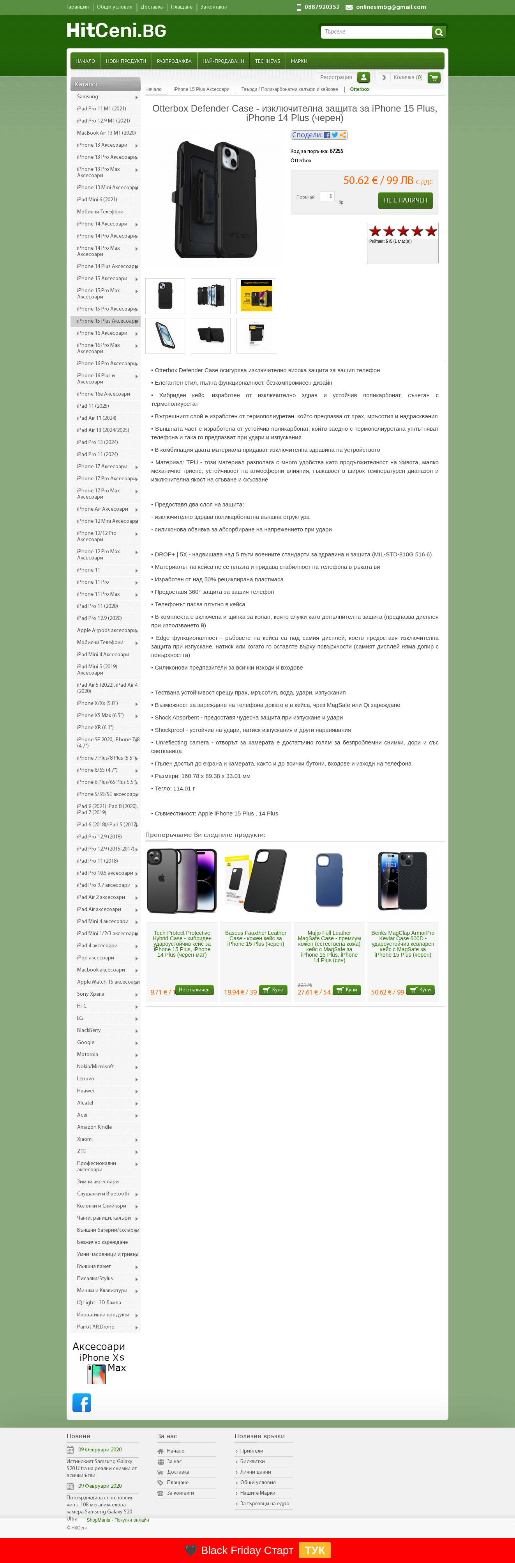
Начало (85, 60)
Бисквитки (252, 1462)
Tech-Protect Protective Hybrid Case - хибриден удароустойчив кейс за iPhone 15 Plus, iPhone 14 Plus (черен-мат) (182, 944)
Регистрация (336, 77)
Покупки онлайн (132, 1520)
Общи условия (258, 1483)
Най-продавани (223, 60)
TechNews (267, 60)
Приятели (251, 1451)
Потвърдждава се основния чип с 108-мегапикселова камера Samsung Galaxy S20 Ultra (100, 1508)
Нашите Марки (257, 1493)
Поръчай (305, 197)
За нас (174, 1462)
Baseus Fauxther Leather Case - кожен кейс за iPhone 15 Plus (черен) (255, 938)
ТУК (315, 1550)
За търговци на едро (264, 1504)
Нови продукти (126, 60)
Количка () (408, 77)
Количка (434, 77)
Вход (363, 77)
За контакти (180, 1493)
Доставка (178, 1472)
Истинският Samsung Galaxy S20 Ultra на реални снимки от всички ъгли (102, 1469)
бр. (341, 202)
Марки (299, 60)
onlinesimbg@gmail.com (391, 7)
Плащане (178, 1483)
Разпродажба (174, 60)
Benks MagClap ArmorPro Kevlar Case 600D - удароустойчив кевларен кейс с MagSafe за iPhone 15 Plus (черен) (403, 944)
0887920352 (322, 7)
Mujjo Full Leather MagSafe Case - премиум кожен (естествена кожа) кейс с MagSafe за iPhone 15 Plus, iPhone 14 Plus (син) (329, 946)
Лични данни (255, 1472)
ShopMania (99, 1520)
